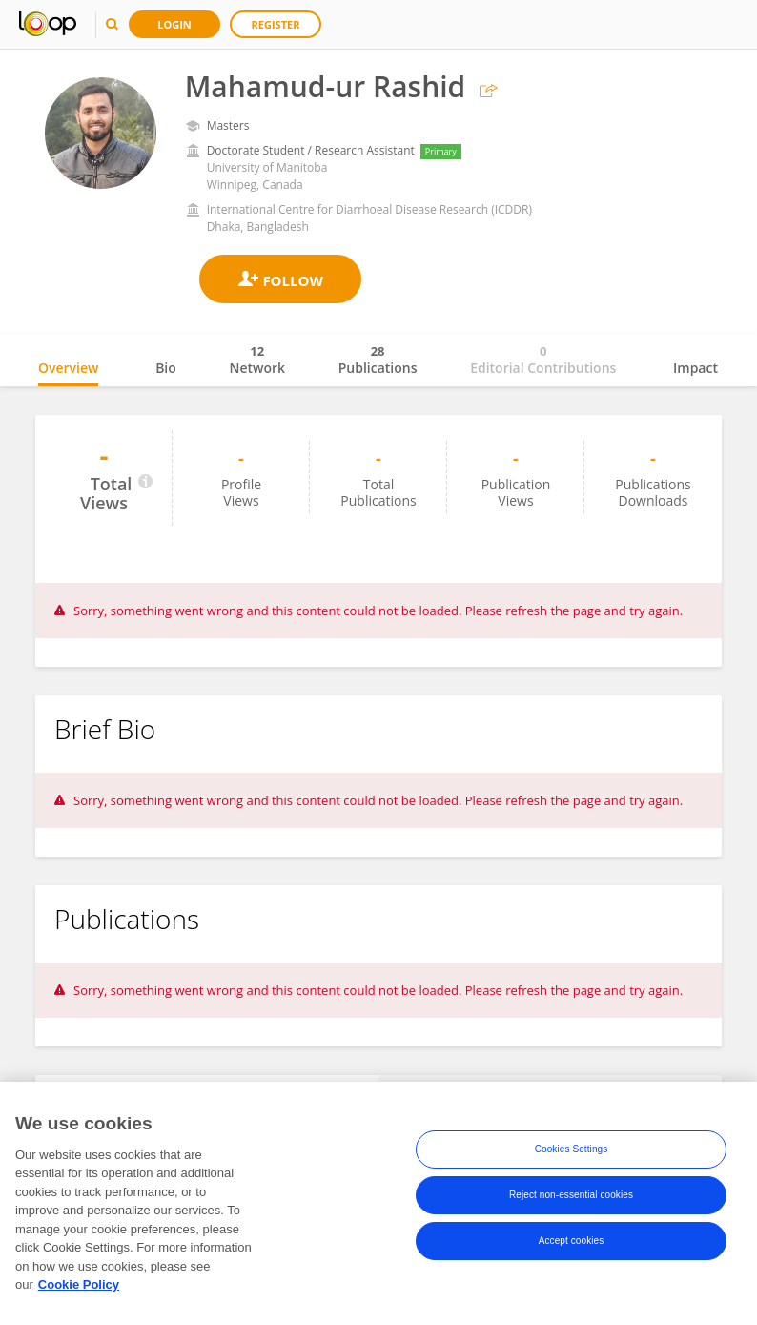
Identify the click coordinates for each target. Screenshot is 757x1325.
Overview (68, 368)
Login (174, 24)
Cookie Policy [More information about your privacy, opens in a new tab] (78, 1288)
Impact (695, 368)
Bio (165, 368)
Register (276, 24)
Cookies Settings (571, 1153)
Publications (378, 359)
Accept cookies (571, 1244)
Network (257, 359)
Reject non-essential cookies (571, 1198)
